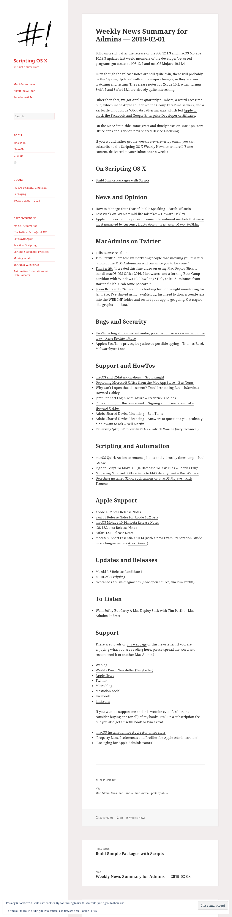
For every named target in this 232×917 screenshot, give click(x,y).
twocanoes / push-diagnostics (118, 582)
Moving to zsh (22, 258)
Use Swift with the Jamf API (30, 232)
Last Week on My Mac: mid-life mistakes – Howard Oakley (140, 214)
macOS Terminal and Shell (30, 187)
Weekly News (137, 818)
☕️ (15, 162)
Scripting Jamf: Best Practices (31, 252)
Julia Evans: (105, 253)
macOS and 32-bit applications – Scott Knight (130, 377)
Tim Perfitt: (104, 258)
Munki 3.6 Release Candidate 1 (119, 571)
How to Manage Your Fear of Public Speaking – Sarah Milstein (143, 209)
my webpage (137, 644)
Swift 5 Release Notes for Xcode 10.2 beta (127, 517)
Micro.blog (104, 685)
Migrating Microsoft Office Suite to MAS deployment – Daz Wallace (147, 473)
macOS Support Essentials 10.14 (120, 538)
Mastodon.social (108, 691)
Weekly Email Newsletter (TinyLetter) (124, 670)
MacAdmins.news (24, 84)
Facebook (103, 696)
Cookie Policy (89, 911)
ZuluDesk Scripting (110, 577)
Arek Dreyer (137, 543)
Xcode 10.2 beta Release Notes (118, 512)
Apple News (105, 675)
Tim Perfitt (185, 582)
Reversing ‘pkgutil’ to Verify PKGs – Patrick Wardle (135, 429)
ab (121, 818)
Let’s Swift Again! (24, 239)
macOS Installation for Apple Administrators (131, 732)
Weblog (101, 665)
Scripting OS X (30, 60)
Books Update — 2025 (27, 200)
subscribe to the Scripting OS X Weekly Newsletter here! (139, 146)
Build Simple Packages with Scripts (122, 180)
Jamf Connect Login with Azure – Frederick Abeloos (136, 398)
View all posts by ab (152, 793)
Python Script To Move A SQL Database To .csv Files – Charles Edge (147, 468)
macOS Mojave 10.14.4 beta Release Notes (127, 522)
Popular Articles (23, 97)
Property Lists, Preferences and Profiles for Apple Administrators (146, 737)
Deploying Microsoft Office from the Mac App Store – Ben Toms (145, 382)
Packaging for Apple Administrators (124, 743)
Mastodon (20, 143)
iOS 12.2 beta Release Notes (116, 527)
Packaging (20, 194)
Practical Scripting (25, 245)
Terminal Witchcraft (26, 265)
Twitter (101, 680)
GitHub (18, 155)
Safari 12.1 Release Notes (115, 533)
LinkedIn (19, 149)
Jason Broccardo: (109, 289)
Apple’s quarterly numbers (153, 100)
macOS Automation (26, 226)
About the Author (24, 91)
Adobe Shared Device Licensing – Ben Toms (129, 413)
